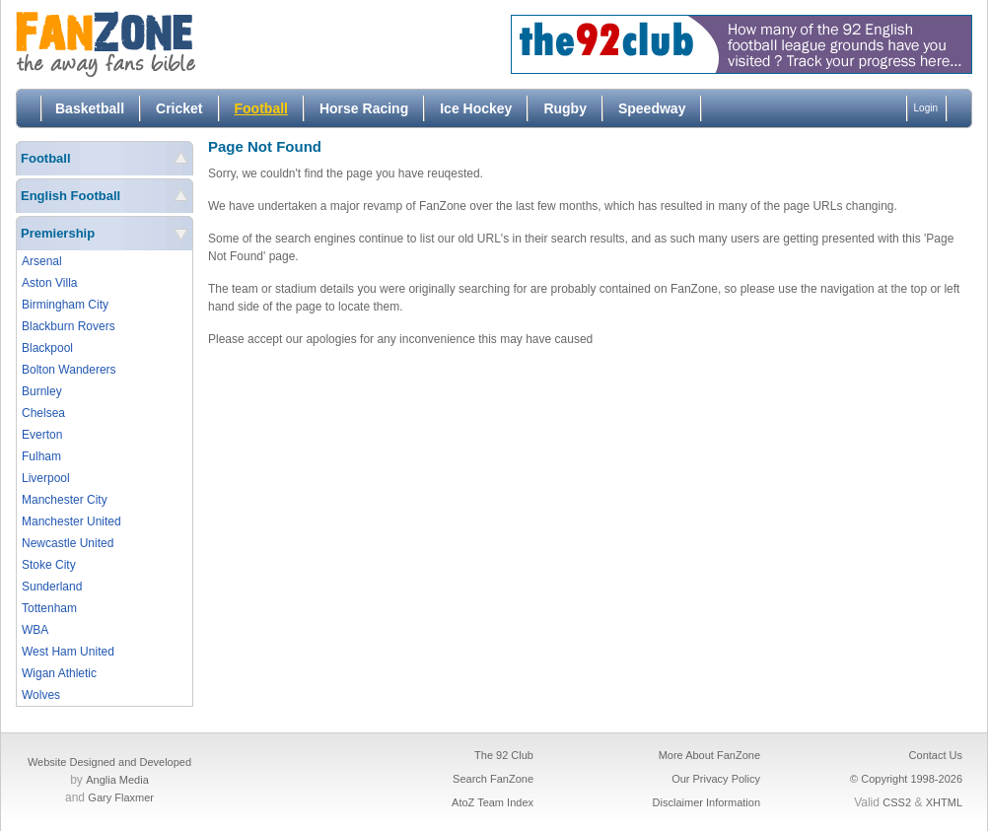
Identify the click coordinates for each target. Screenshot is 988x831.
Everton (42, 435)
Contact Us (935, 755)
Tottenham (49, 608)
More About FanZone (709, 755)
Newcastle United (67, 543)
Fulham (41, 456)
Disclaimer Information (706, 802)
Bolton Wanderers (69, 370)
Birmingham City (65, 305)
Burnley (42, 391)
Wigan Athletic (59, 673)
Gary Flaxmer (121, 797)
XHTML (944, 802)
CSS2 (896, 802)
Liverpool (46, 478)
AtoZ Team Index (492, 802)
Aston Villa (49, 283)
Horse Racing (363, 108)
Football (261, 108)
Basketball (89, 108)
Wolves (41, 695)
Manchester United (71, 521)
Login (926, 108)
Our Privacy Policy (715, 779)
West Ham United (68, 651)
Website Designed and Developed (109, 762)
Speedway (651, 108)
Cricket (179, 108)
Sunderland (52, 586)
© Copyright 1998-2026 (906, 779)
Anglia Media (117, 780)
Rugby (565, 108)
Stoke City (49, 565)
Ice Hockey (476, 108)
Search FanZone (493, 779)
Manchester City (64, 500)
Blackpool (47, 348)
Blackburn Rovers (68, 326)
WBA (35, 630)
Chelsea (43, 413)
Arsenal (42, 261)
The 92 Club (503, 755)
